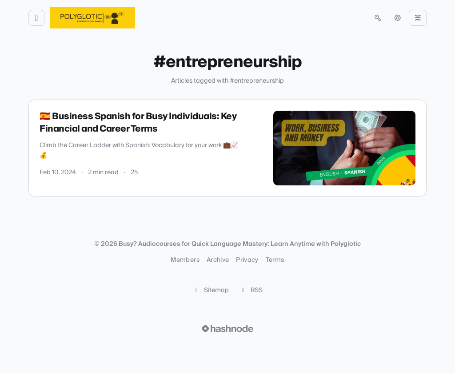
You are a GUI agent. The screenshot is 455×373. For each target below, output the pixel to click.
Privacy (247, 260)
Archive (218, 260)
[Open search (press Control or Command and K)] (378, 18)
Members (185, 260)
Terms (275, 260)
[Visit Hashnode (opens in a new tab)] (227, 328)
